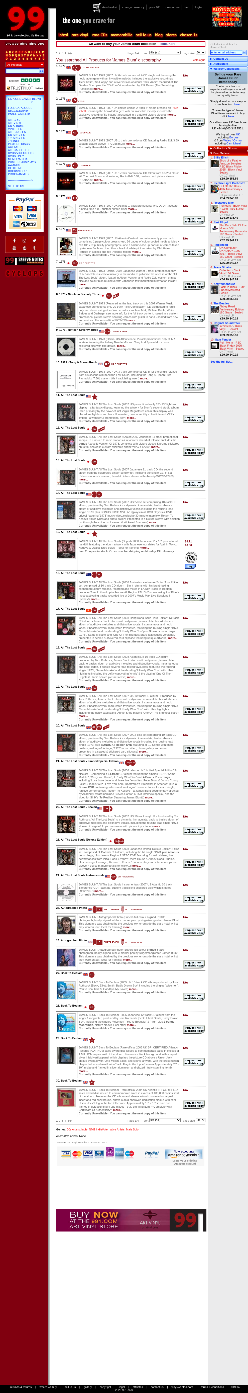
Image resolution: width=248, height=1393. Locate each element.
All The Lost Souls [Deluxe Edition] (84, 839)
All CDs (14, 119)
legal (122, 1386)
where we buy (48, 1386)
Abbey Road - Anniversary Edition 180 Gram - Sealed (231, 309)
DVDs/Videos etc (21, 152)
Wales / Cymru (232, 140)
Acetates (15, 146)
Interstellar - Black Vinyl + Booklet (230, 327)
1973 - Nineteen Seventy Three (79, 294)
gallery (88, 1386)
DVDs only (16, 155)
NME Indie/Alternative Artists (107, 1129)
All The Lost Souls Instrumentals (82, 875)
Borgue (233, 137)
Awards (14, 165)
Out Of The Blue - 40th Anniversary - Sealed (230, 189)
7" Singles (16, 140)
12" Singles (16, 137)
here (236, 104)
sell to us (70, 1386)
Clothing (15, 168)
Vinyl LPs (15, 128)
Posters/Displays (22, 161)
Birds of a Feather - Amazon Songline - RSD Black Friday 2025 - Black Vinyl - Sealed (231, 166)
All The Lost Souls (73, 394)
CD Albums (16, 125)
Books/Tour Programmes (18, 173)
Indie (84, 1129)
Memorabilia (18, 158)
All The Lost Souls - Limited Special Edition (90, 761)
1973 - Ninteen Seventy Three (78, 329)
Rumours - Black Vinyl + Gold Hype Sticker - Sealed (233, 208)
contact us (173, 7)
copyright (105, 1386)
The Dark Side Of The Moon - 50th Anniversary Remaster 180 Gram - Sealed (233, 230)
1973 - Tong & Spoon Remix (79, 362)
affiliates (138, 1386)
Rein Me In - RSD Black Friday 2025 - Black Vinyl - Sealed (231, 345)
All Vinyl (15, 122)
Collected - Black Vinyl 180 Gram (229, 272)
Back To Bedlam (71, 972)
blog (159, 35)
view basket (109, 7)
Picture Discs (19, 143)
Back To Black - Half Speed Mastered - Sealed (231, 289)
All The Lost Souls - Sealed (79, 806)
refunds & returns (21, 1386)
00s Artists (73, 1129)
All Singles (17, 131)
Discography (18, 110)
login (198, 7)
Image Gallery (19, 113)
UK (238, 134)
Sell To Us (16, 186)
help (187, 7)
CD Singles (16, 134)
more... (98, 88)
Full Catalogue (20, 107)
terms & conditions (212, 1386)
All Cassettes (19, 149)
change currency (133, 7)
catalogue (199, 59)
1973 (62, 65)
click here (167, 44)
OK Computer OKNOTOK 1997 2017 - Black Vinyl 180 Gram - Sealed (231, 252)
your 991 (155, 7)
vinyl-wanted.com (182, 1386)
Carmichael (233, 143)
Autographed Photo (74, 907)
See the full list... (221, 361)
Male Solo (132, 1129)
